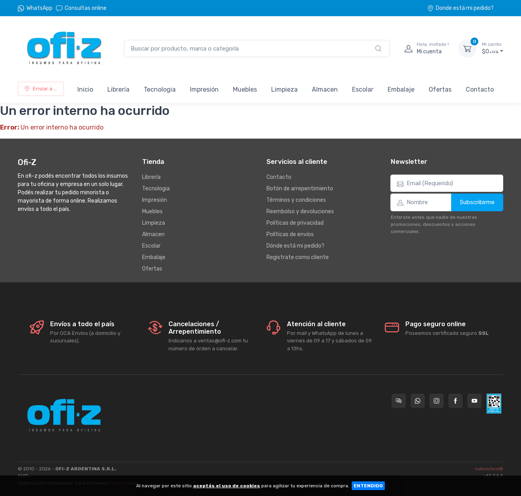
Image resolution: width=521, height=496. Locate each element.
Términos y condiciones (296, 200)
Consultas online (81, 8)
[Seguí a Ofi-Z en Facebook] (455, 401)
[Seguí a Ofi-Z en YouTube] (474, 401)
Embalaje (401, 89)
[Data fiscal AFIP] (494, 403)
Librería (118, 89)
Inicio (85, 89)
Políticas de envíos (290, 234)
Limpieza (284, 89)
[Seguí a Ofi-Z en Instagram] (436, 401)
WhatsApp (39, 8)
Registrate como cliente (297, 257)
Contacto (480, 89)
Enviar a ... (40, 89)
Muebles (245, 89)
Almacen (325, 89)
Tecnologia (160, 89)
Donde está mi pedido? (460, 8)
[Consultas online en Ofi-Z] (399, 401)
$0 (492, 48)
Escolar (362, 89)
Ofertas (440, 89)
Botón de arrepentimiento (299, 188)
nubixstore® (489, 469)
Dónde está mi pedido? (295, 245)
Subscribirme (477, 202)
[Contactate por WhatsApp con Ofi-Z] (417, 401)
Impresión (204, 89)
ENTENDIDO (368, 485)
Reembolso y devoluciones (300, 211)
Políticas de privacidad (295, 223)
